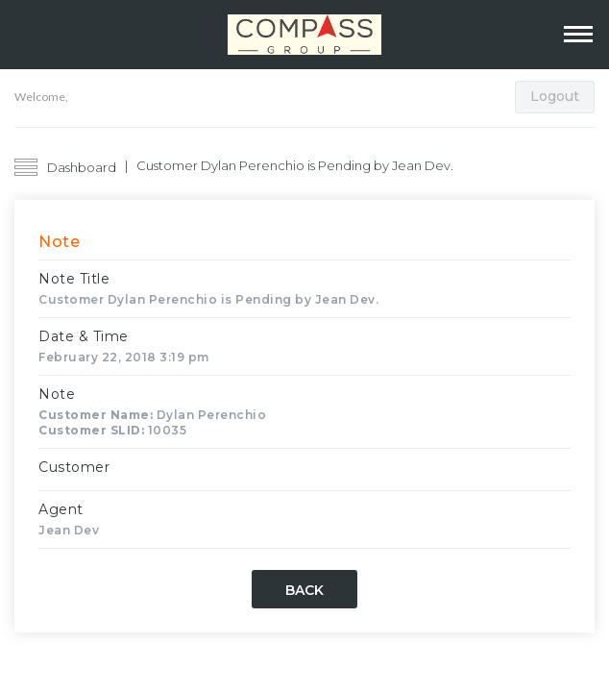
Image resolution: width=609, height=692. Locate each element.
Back (304, 590)
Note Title (74, 278)
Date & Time (83, 336)
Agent (61, 509)
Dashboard (81, 167)
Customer (74, 467)
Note (56, 394)
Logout (554, 96)
